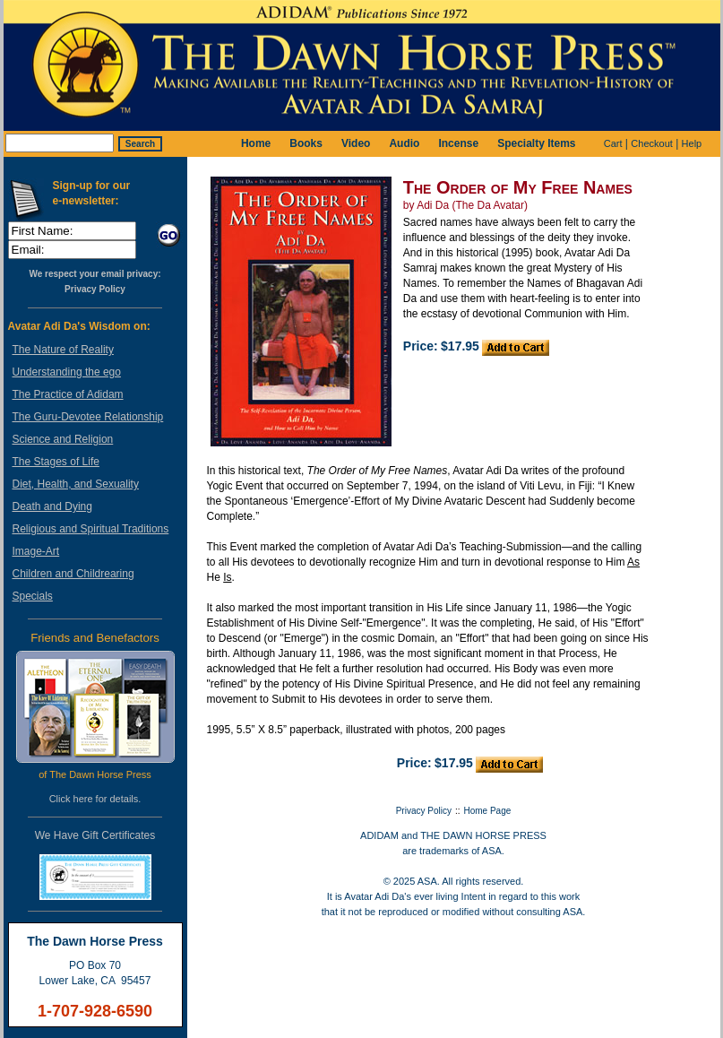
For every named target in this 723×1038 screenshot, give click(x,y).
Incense (458, 143)
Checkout (651, 143)
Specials (33, 596)
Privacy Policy (95, 289)
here (83, 798)
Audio (404, 143)
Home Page (488, 811)
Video (355, 143)
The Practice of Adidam (68, 394)
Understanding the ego (67, 372)
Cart (613, 143)
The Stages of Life (56, 461)
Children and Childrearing (73, 573)
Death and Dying (52, 506)
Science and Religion (63, 439)
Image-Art (36, 551)
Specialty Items (536, 143)
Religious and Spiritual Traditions (91, 529)
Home (256, 143)
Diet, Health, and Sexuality (76, 484)
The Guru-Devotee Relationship (88, 417)
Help (692, 143)
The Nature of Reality (63, 349)
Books (306, 143)
